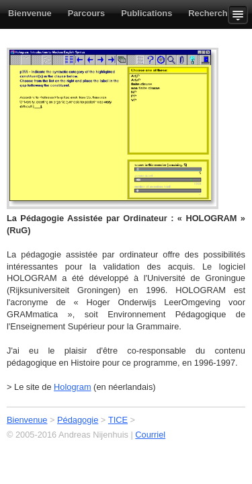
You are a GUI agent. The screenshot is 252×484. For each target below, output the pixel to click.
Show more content (240, 14)
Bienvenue (30, 13)
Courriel (150, 435)
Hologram (72, 387)
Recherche (210, 13)
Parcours (86, 13)
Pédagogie (77, 420)
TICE (118, 420)
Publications (146, 13)
